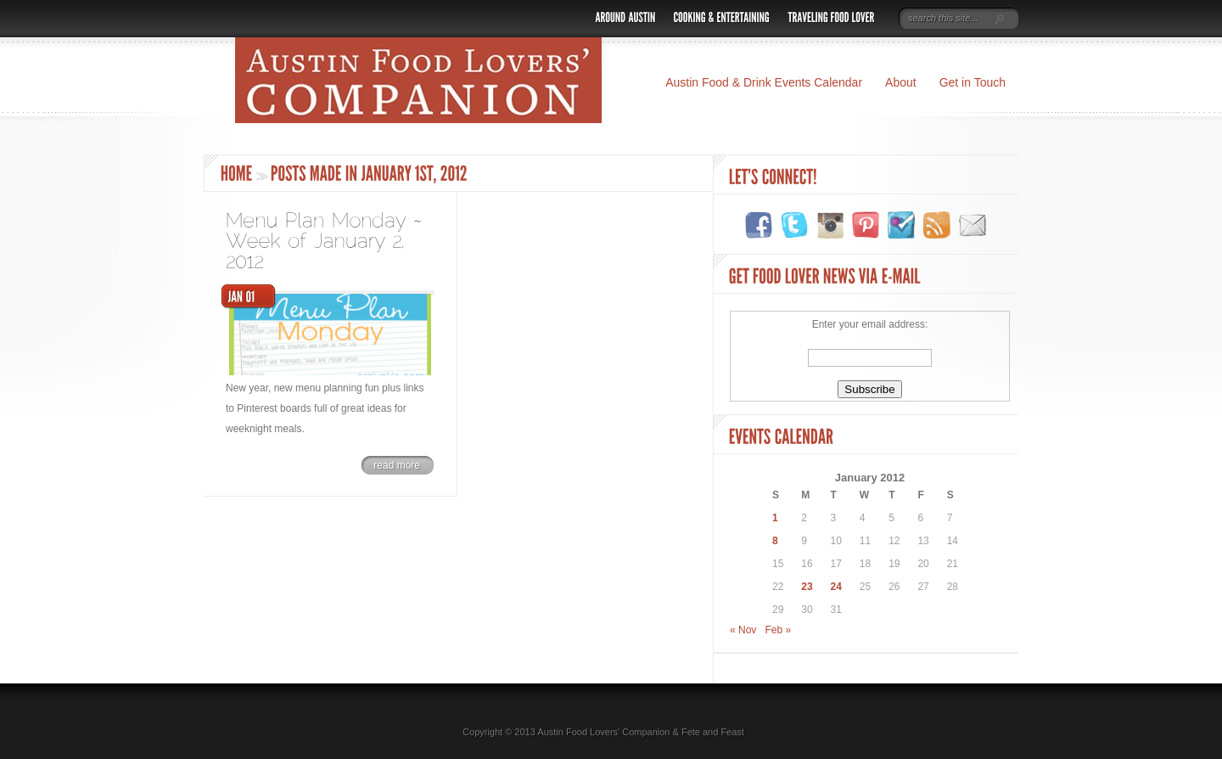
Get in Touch (972, 82)
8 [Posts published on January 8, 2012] (775, 541)
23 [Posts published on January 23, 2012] (806, 587)
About (900, 82)
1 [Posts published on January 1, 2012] (775, 518)
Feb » (778, 630)
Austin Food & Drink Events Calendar (763, 82)
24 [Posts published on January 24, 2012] (836, 587)
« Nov (743, 630)
